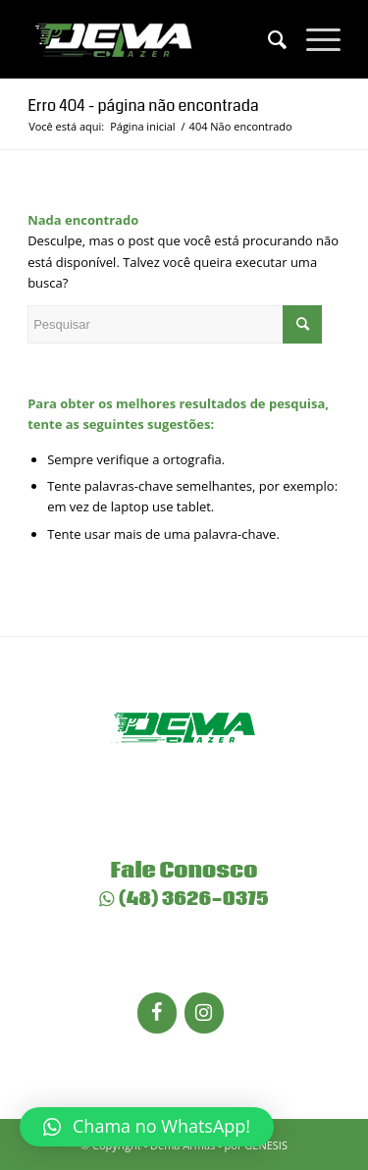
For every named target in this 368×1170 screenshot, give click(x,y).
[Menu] (314, 39)
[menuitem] (267, 39)
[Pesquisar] (267, 39)
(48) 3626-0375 (183, 899)
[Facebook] (157, 1013)
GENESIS (266, 1145)
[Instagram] (204, 1013)
